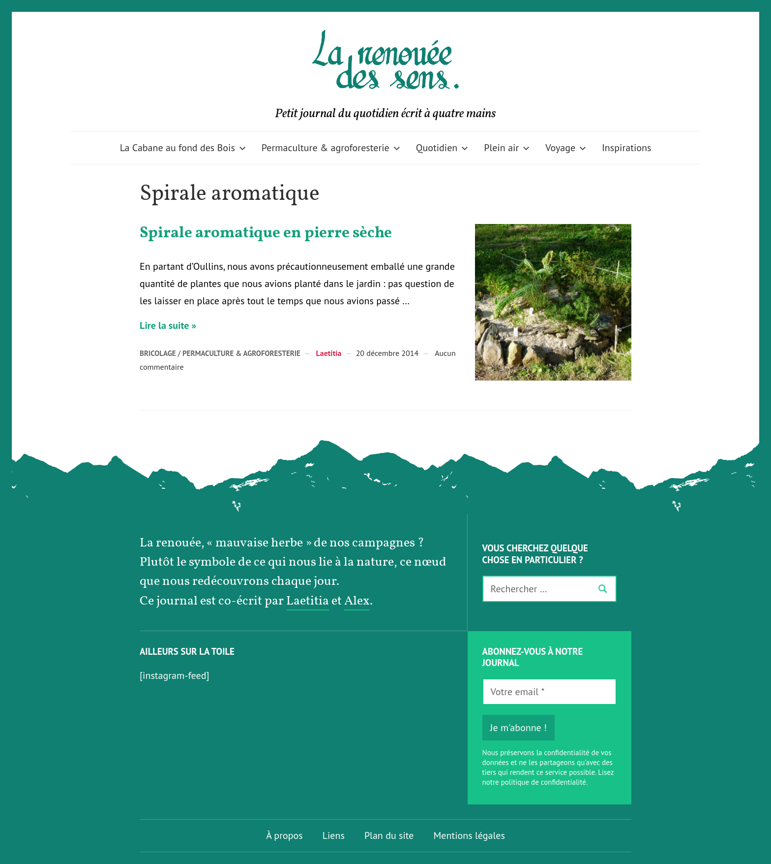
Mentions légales (469, 835)
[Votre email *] (549, 691)
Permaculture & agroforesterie (331, 147)
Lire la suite (164, 325)
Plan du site (389, 835)
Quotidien (442, 147)
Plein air (507, 147)
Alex (357, 601)
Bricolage (158, 353)
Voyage (565, 147)
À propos (284, 835)
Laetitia (328, 353)
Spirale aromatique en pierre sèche (266, 233)
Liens (334, 835)
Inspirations (626, 147)
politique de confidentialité (543, 782)
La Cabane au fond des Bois (183, 147)
